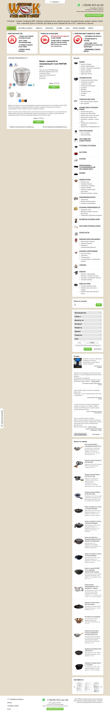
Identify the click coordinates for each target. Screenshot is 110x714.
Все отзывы (96, 434)
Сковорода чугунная (87, 82)
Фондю (83, 95)
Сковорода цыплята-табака (89, 80)
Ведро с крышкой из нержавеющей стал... (55, 127)
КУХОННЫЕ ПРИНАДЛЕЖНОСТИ (17, 58)
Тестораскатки (85, 257)
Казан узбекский (86, 72)
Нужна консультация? (2, 417)
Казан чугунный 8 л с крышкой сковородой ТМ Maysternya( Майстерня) (93, 539)
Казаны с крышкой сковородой (90, 68)
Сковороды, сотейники (88, 186)
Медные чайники (86, 187)
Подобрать (87, 349)
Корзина (55, 2)
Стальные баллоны (86, 243)
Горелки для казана (87, 111)
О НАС (67, 28)
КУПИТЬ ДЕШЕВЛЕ (79, 28)
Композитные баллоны (88, 241)
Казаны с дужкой (86, 70)
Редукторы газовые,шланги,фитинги (88, 246)
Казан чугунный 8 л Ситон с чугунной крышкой (93, 554)
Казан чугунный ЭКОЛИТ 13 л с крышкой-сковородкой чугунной (92, 570)
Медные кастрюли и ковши (89, 193)
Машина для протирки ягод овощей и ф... (22, 127)
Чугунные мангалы (86, 279)
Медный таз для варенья (92, 616)
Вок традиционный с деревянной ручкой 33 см (93, 445)
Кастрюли (84, 88)
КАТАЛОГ (12, 28)
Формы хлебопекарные (88, 201)
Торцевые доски (86, 210)
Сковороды (84, 199)
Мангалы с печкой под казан (89, 276)
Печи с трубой (85, 133)
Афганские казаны (86, 74)
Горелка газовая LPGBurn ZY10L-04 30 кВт (92, 493)
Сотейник (83, 93)
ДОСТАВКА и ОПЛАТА (25, 28)
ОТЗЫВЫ (59, 28)
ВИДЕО (91, 28)
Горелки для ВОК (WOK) (88, 113)
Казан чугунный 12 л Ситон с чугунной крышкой (93, 507)
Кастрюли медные (86, 184)
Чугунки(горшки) (86, 91)
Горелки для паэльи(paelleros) (90, 127)
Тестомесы (84, 255)
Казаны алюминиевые (87, 66)
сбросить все (97, 349)
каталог (9, 702)
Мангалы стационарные (88, 274)
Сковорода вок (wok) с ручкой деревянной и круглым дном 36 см (92, 632)
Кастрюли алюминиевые (88, 203)
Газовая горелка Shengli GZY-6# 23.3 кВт (92, 475)
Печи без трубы (86, 135)
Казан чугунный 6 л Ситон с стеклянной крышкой (93, 522)
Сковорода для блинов (88, 86)
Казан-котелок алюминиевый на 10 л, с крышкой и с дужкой (92, 586)
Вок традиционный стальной (89, 101)
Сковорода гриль (86, 84)
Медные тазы (85, 182)
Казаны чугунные (86, 64)
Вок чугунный (85, 103)
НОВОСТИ (39, 28)
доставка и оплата (12, 705)
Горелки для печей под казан (90, 115)
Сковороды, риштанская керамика (91, 215)
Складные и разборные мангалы (91, 278)
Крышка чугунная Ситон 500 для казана (92, 603)
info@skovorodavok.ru (17, 699)
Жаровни (83, 89)
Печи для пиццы (86, 253)
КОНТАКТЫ (49, 28)
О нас (9, 709)
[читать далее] (95, 381)
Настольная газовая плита (89, 117)
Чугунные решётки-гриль (88, 286)
